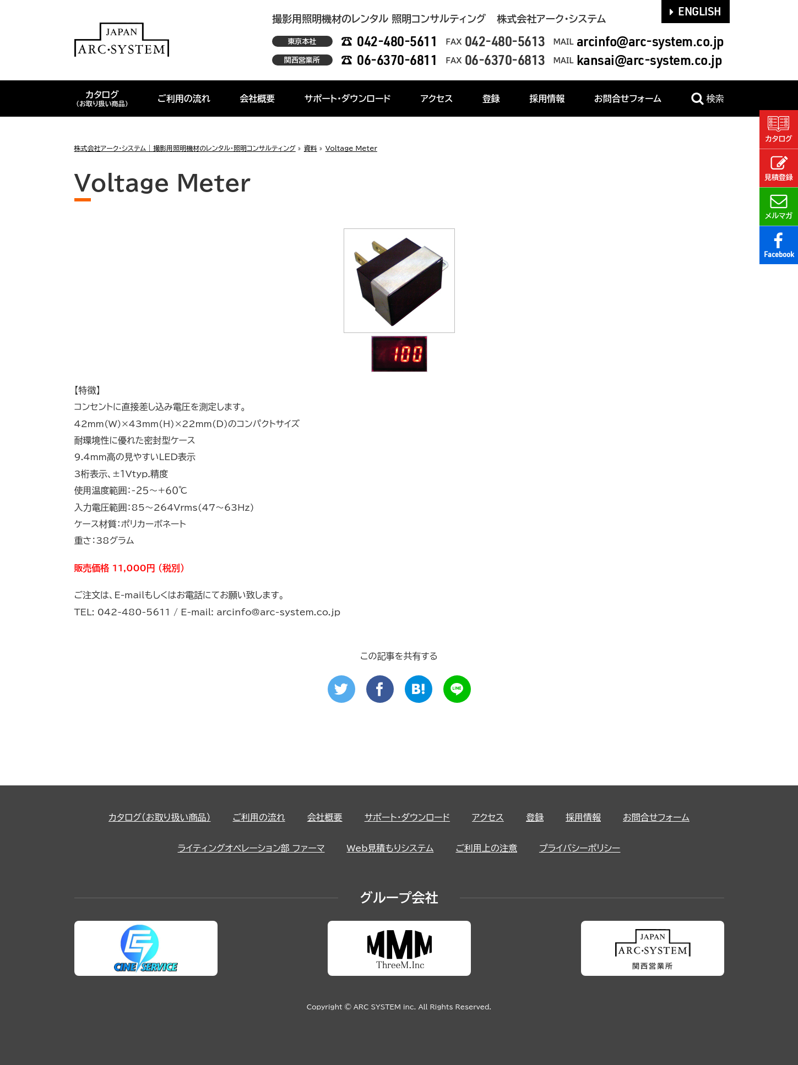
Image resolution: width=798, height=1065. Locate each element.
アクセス (436, 98)
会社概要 (257, 98)
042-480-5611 (397, 41)
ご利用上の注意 (486, 848)
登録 (491, 98)
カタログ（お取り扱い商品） (159, 817)
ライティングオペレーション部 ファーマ (251, 848)
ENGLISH (695, 11)
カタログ (102, 98)
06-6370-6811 (397, 59)
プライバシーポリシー (580, 848)
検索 (707, 98)
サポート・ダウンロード (348, 98)
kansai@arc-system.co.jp (650, 59)
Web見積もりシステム (389, 848)
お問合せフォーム (627, 98)
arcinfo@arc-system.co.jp (650, 41)
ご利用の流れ (184, 98)
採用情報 (546, 98)
